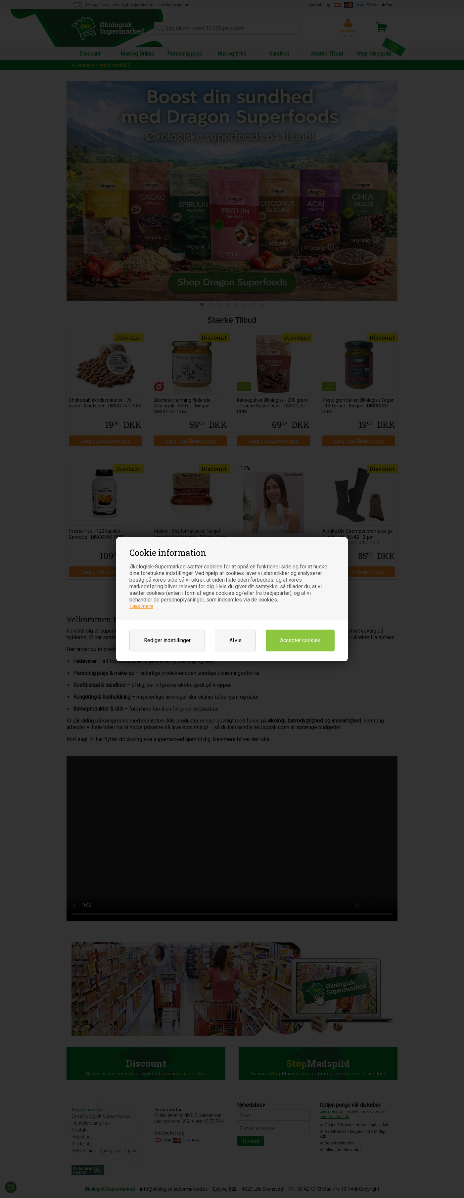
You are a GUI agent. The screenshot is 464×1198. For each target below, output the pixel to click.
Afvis (235, 640)
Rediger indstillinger (167, 640)
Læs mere (141, 606)
